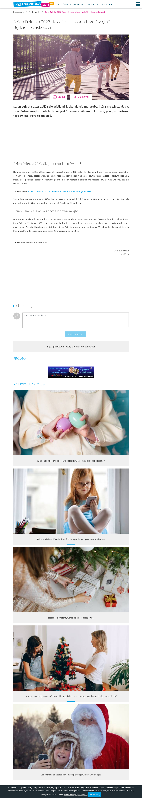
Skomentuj (83, 96)
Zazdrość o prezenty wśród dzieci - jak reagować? (71, 617)
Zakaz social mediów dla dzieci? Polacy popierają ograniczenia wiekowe (71, 539)
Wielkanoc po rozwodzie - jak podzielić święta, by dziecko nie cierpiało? (71, 460)
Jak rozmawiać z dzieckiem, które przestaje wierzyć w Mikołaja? (71, 774)
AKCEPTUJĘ (94, 794)
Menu (138, 4)
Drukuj (61, 96)
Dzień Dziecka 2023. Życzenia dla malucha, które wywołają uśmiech (60, 191)
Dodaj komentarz (76, 334)
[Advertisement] (41, 137)
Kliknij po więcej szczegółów (75, 794)
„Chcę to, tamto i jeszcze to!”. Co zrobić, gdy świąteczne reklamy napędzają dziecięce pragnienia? (71, 696)
